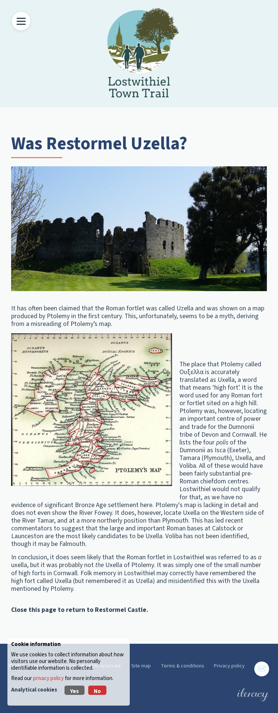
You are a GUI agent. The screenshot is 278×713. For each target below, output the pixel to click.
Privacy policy (229, 666)
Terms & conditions (182, 666)
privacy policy (48, 678)
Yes (74, 691)
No (97, 691)
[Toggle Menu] (21, 21)
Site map (141, 666)
